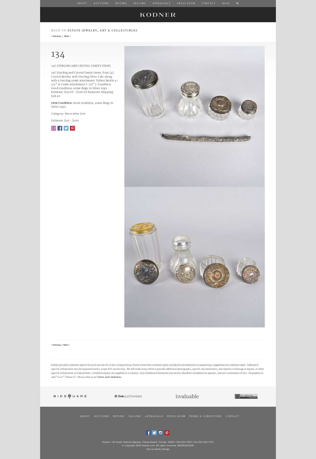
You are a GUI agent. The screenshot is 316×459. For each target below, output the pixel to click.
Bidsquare (69, 397)
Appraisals (154, 416)
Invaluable (187, 397)
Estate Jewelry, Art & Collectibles (103, 30)
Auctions (101, 416)
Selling (135, 416)
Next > (67, 36)
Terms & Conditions (205, 416)
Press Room (176, 416)
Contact (232, 416)
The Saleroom (246, 397)
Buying (119, 416)
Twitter (66, 128)
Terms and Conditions (109, 377)
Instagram (160, 432)
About (85, 416)
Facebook (59, 128)
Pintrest (72, 128)
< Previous (56, 36)
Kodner (158, 14)
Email (53, 128)
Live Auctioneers (128, 397)
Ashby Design (162, 449)
